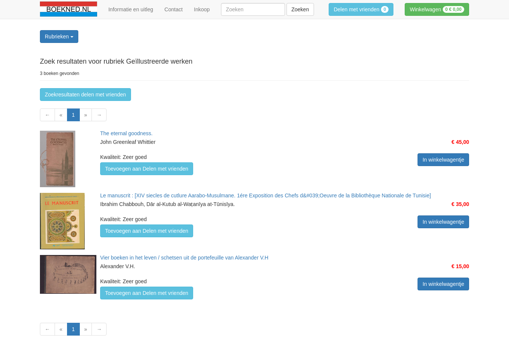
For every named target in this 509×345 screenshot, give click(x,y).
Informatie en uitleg (130, 9)
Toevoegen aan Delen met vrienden (146, 169)
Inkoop (202, 9)
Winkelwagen (437, 9)
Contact (174, 9)
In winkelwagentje (443, 160)
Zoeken (300, 9)
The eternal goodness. (126, 133)
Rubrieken (59, 37)
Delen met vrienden (361, 9)
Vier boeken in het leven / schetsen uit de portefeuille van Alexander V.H (184, 258)
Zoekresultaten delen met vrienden (85, 95)
